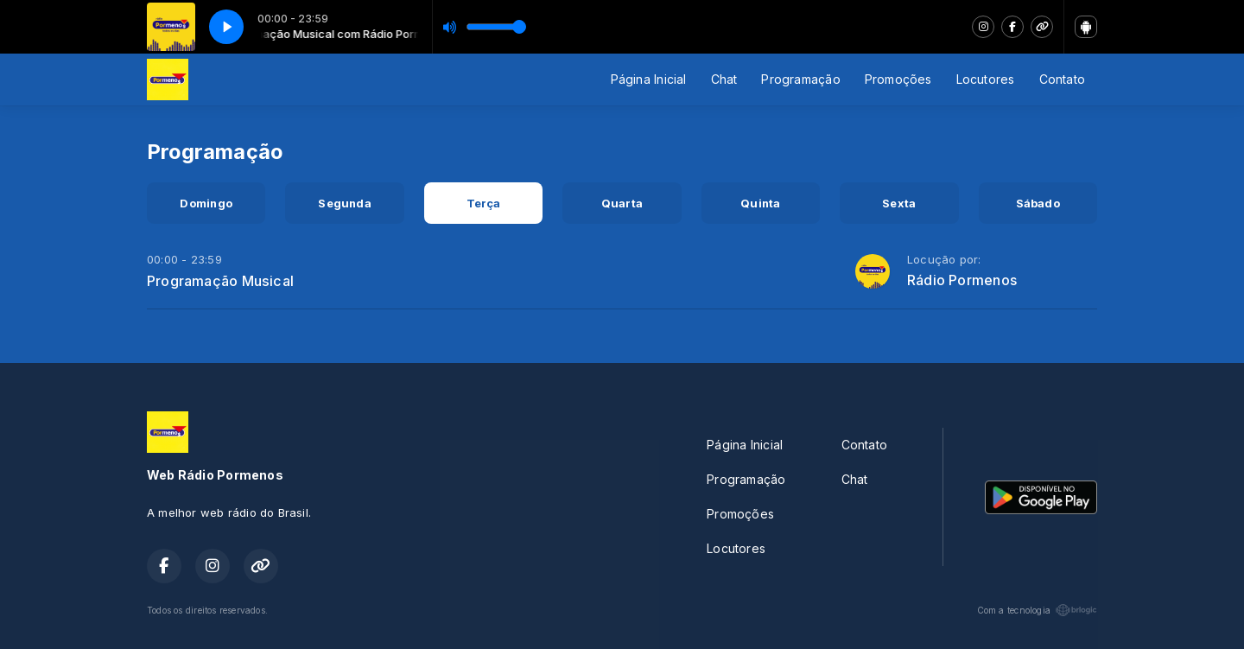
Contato (1062, 79)
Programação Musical (220, 281)
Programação (800, 79)
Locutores (985, 79)
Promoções (898, 79)
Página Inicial (649, 79)
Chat (724, 79)
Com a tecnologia (1037, 610)
